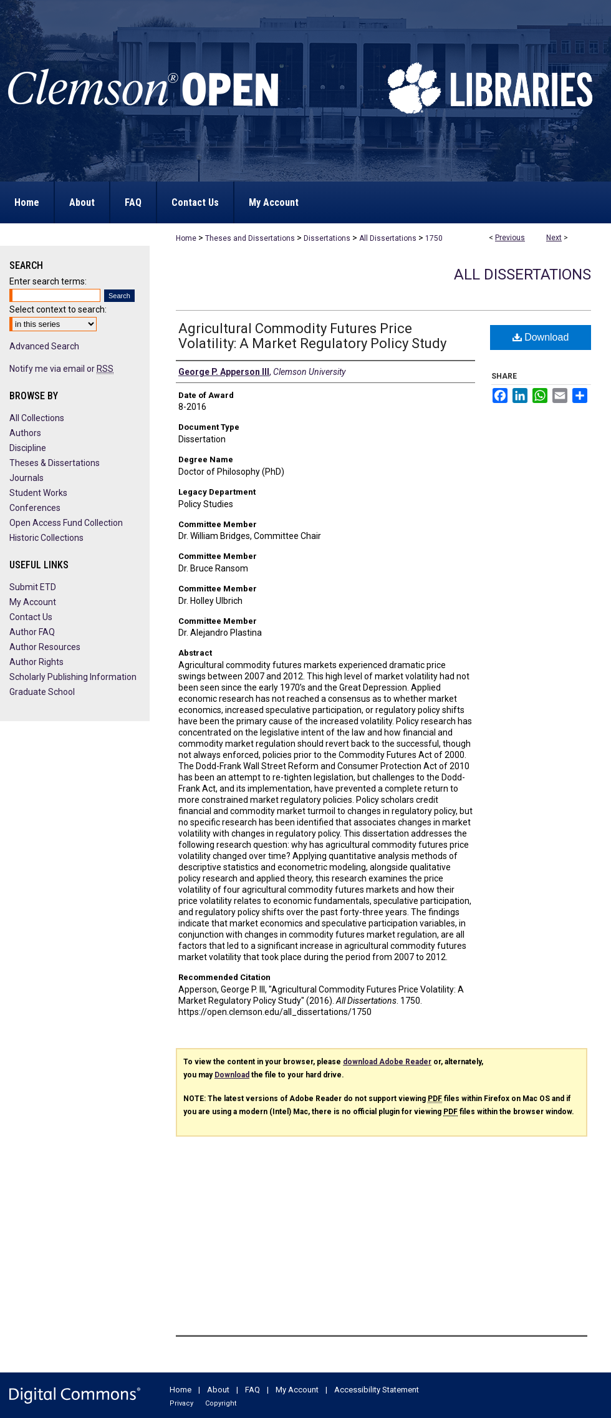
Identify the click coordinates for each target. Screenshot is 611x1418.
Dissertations (327, 238)
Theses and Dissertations (250, 238)
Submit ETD (32, 587)
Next (554, 237)
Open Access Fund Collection (66, 523)
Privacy (181, 1403)
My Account (32, 602)
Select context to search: (58, 309)
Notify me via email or (61, 369)
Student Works (38, 493)
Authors (25, 433)
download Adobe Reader (387, 1061)
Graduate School (42, 692)
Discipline (27, 448)
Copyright (220, 1403)
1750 (434, 238)
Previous (510, 237)
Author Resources (44, 647)
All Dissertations (387, 238)
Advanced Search (44, 346)
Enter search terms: (48, 281)
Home (186, 238)
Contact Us (30, 617)
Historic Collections (46, 538)
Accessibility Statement (376, 1389)
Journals (26, 478)
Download (540, 337)
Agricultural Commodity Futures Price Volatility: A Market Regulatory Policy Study (312, 336)
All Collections (36, 418)
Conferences (34, 508)
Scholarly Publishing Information (73, 677)
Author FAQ (32, 632)
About (218, 1389)
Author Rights (36, 662)
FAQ (252, 1389)
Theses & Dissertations (54, 463)
